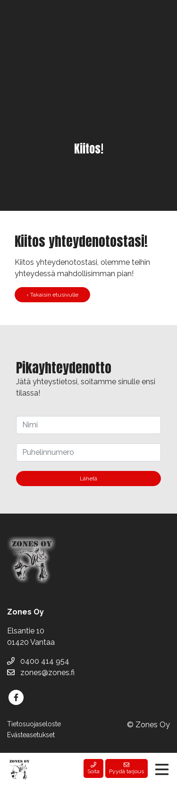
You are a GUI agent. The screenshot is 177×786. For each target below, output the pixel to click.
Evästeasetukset (31, 735)
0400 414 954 (38, 661)
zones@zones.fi (41, 672)
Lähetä (88, 478)
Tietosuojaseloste (34, 724)
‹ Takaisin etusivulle (52, 294)
